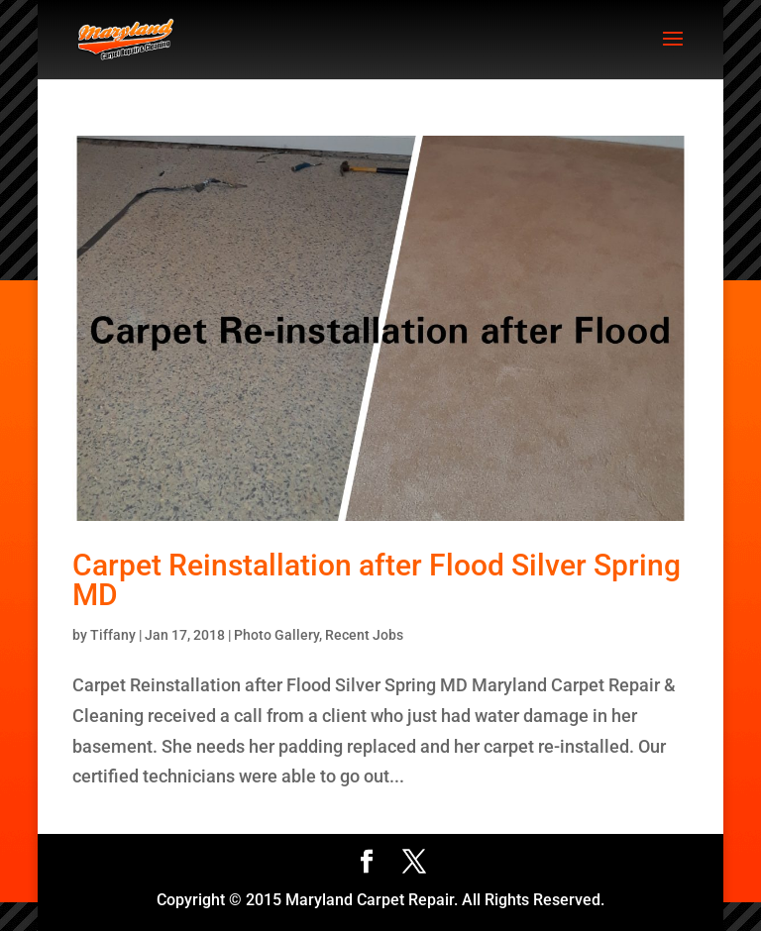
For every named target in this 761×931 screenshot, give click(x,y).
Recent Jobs (364, 635)
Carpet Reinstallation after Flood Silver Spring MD (376, 580)
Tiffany (113, 635)
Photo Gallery (276, 635)
